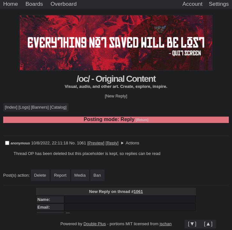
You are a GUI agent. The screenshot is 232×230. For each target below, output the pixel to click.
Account (192, 4)
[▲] (208, 223)
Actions (132, 143)
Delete (40, 175)
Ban (97, 175)
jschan (165, 223)
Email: (44, 207)
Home (10, 4)
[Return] (142, 120)
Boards (34, 4)
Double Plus (94, 223)
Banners (39, 107)
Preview (96, 143)
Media (80, 175)
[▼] (192, 223)
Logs (23, 107)
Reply (112, 143)
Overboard (63, 4)
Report (60, 175)
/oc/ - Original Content (116, 79)
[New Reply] (116, 96)
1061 (138, 191)
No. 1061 (78, 143)
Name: (44, 199)
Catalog (58, 107)
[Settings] (219, 4)
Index (11, 107)
